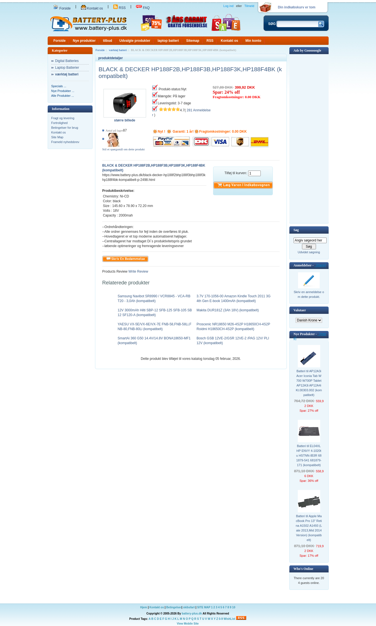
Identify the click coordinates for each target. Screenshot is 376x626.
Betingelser (173, 607)
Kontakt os (92, 8)
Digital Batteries (67, 61)
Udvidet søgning (309, 252)
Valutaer (300, 310)
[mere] (320, 265)
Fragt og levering (63, 118)
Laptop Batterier (67, 68)
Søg (296, 230)
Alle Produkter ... (62, 95)
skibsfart (189, 607)
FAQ (142, 8)
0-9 (221, 618)
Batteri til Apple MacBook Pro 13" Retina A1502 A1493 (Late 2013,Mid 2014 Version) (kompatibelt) (309, 528)
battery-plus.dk (192, 613)
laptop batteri (168, 41)
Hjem (143, 607)
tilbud (107, 41)
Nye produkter (84, 41)
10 (233, 607)
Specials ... (58, 86)
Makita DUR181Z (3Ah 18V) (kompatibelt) (228, 310)
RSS (119, 8)
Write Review (138, 271)
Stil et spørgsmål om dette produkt (123, 149)
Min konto (253, 41)
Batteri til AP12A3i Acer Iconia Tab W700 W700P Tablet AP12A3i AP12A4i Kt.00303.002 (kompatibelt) (309, 383)
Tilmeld (249, 6)
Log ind (228, 6)
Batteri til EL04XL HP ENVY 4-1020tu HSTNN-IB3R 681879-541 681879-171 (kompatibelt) (308, 455)
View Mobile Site (188, 623)
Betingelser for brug (64, 127)
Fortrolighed (59, 123)
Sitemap (192, 41)
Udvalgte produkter (134, 41)
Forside (62, 8)
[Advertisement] (309, 138)
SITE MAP (203, 607)
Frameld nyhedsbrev (65, 142)
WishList (230, 618)
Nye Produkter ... (63, 91)
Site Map (57, 137)
